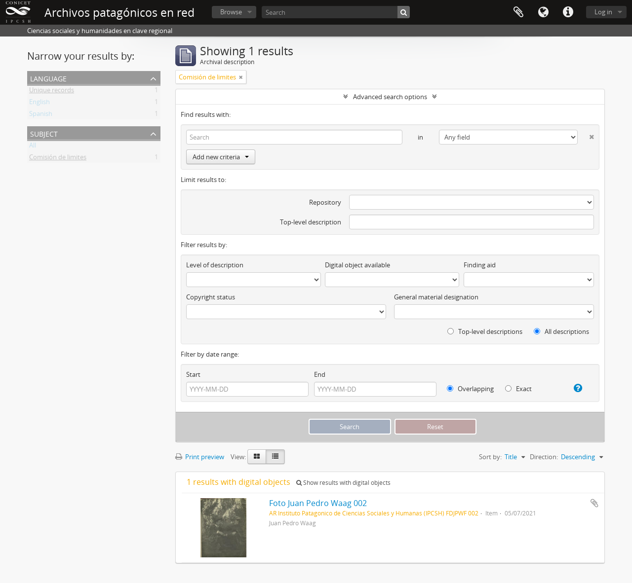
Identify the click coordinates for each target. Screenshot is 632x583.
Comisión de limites (57, 158)
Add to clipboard (594, 503)
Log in (603, 11)
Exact (518, 388)
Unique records (51, 91)
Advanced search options (390, 96)
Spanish (40, 115)
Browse (231, 11)
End (319, 374)
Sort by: (490, 456)
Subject (44, 133)
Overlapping (470, 388)
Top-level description (310, 222)
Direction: (544, 456)
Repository (325, 202)
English (39, 103)
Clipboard (518, 12)
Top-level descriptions (484, 331)
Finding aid (480, 264)
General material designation (436, 296)
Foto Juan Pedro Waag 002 (318, 503)
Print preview (199, 456)
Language (543, 12)
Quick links (567, 12)
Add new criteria (221, 156)
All (32, 147)
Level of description (214, 264)
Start (193, 374)
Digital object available (357, 264)
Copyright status (210, 296)
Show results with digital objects (343, 482)
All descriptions (561, 331)
